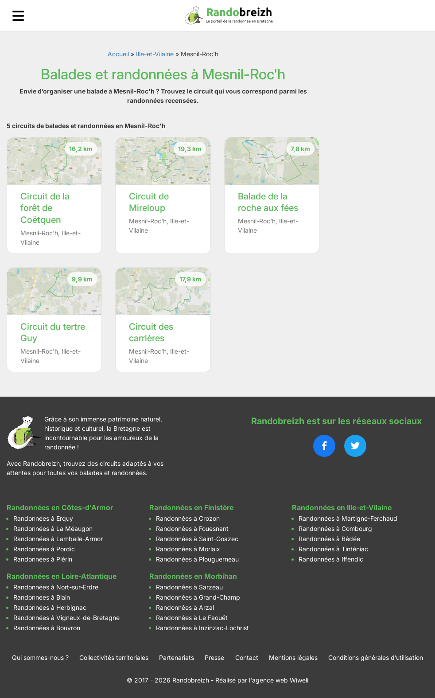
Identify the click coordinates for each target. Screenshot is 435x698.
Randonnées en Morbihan (193, 576)
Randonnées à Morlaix (188, 549)
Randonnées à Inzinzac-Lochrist (202, 628)
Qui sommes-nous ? (40, 657)
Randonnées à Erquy (43, 518)
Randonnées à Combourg (335, 528)
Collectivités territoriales (113, 657)
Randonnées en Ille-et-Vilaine (342, 507)
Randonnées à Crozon (188, 518)
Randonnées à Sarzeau (189, 587)
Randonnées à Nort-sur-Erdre (55, 587)
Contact (246, 657)
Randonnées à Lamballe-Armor (58, 538)
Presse (214, 657)
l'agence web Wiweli (278, 680)
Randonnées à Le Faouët (192, 617)
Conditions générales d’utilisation (375, 657)
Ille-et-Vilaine (155, 54)
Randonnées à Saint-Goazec (197, 538)
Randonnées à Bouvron (46, 628)
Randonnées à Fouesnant (192, 528)
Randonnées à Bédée (329, 538)
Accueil (118, 54)
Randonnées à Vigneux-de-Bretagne (66, 617)
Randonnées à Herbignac (49, 607)
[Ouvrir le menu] (18, 16)
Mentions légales (293, 657)
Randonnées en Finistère (191, 507)
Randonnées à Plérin (42, 559)
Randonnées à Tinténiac (333, 549)
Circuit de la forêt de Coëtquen (45, 208)
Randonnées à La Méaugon (53, 528)
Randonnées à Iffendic (331, 559)
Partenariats (176, 657)
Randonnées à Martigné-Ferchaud (348, 518)
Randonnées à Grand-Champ (198, 597)
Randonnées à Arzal (185, 607)
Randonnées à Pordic (44, 549)
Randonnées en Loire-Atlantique (62, 576)
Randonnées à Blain (41, 597)
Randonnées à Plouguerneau (197, 559)
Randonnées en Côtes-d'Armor (60, 507)
